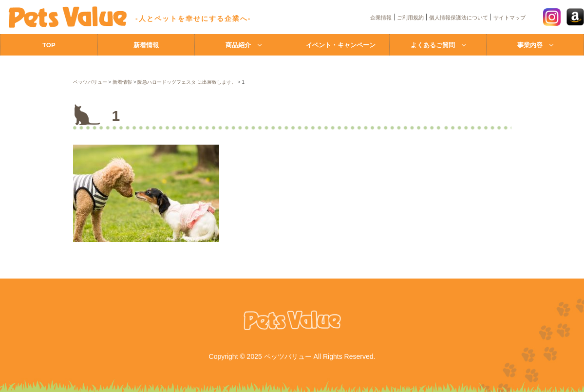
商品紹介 (238, 45)
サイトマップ (509, 17)
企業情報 (381, 17)
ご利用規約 (410, 17)
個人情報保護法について (458, 17)
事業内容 (530, 45)
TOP (49, 45)
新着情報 (146, 45)
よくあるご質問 (433, 45)
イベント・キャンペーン (341, 45)
